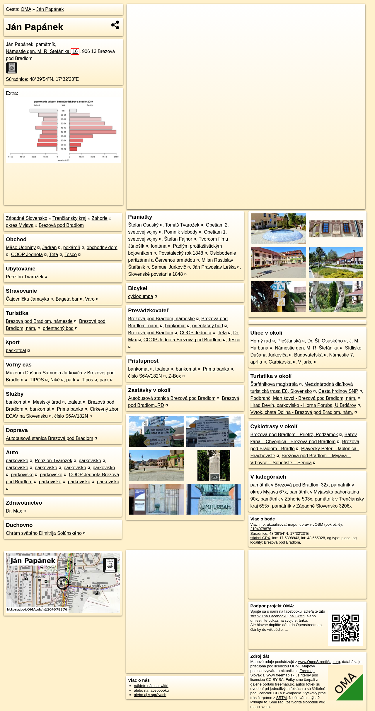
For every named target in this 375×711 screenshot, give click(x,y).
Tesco (70, 254)
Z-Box (174, 376)
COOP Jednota (27, 254)
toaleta (74, 402)
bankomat (16, 402)
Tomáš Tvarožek (182, 224)
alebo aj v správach (150, 695)
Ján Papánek (50, 9)
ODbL (295, 666)
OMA (26, 9)
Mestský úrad (47, 402)
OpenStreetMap (264, 205)
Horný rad (260, 340)
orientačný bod (58, 328)
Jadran (49, 247)
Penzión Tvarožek (24, 276)
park (70, 379)
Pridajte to (258, 702)
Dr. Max (14, 510)
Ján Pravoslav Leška (214, 267)
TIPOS (37, 379)
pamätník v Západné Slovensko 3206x (312, 505)
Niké (55, 379)
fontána (158, 246)
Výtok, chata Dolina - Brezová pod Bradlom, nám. (301, 412)
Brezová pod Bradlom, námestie (39, 321)
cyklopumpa (140, 296)
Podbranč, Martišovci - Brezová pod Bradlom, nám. (303, 398)
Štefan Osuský (143, 224)
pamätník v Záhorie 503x (286, 498)
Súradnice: (17, 79)
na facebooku (290, 611)
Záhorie (100, 218)
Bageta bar (67, 299)
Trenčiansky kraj (69, 218)
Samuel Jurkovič (168, 267)
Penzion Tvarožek (53, 460)
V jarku (305, 361)
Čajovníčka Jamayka (27, 299)
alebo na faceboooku (151, 690)
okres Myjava (19, 225)
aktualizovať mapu (282, 524)
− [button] (137, 22)
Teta (53, 254)
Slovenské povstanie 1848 (155, 274)
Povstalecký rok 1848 (180, 253)
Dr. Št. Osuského (325, 340)
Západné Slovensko (26, 218)
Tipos (87, 379)
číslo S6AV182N (71, 416)
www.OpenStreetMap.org (319, 661)
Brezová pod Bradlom (61, 225)
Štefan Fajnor (178, 239)
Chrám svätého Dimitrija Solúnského (44, 533)
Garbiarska (280, 361)
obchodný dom (102, 247)
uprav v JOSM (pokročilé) (320, 524)
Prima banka (70, 409)
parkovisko (17, 460)
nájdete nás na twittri (151, 685)
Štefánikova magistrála (274, 384)
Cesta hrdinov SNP (338, 391)
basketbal (16, 350)
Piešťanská (289, 340)
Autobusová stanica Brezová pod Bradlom (49, 438)
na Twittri (296, 616)
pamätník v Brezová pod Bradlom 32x (289, 484)
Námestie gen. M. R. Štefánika (42, 51)
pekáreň (71, 247)
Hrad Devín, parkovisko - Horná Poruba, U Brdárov (303, 405)
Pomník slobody (180, 231)
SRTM (281, 697)
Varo (90, 299)
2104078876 (260, 529)
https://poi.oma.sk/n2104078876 (339, 205)
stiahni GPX (260, 538)
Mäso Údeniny (21, 247)
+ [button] (137, 13)
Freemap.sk (294, 205)
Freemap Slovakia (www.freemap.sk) (282, 673)
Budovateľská (308, 354)
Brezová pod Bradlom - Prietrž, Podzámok (294, 434)
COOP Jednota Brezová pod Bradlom (183, 339)
